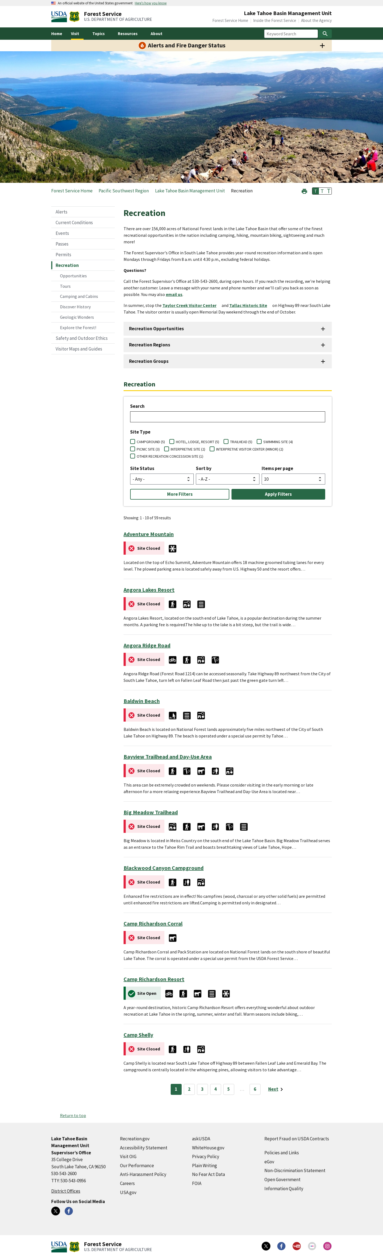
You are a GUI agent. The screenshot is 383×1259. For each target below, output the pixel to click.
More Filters (180, 494)
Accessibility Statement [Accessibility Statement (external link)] (143, 1148)
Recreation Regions (149, 345)
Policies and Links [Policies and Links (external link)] (281, 1153)
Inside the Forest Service (274, 20)
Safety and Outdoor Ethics (82, 338)
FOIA (196, 1183)
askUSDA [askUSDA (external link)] (201, 1139)
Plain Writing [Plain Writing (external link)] (204, 1166)
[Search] (325, 33)
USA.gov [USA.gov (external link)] (128, 1192)
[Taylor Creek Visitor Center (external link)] (191, 305)
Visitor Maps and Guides (79, 349)
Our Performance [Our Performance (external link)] (137, 1166)
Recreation (67, 265)
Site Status (142, 468)
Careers (127, 1183)
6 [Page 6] (255, 1089)
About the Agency (316, 20)
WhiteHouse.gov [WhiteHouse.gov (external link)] (208, 1148)
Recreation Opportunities (156, 329)
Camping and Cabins (79, 296)
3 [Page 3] (202, 1089)
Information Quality (283, 1189)
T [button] (315, 191)
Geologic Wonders (77, 317)
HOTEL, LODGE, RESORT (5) (197, 441)
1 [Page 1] (176, 1089)
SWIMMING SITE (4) (278, 441)
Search (137, 406)
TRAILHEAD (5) (241, 441)
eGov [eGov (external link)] (269, 1162)
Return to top (73, 1115)
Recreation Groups (148, 361)
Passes (62, 244)
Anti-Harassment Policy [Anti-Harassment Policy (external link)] (143, 1174)
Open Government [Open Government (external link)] (282, 1180)
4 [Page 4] (215, 1089)
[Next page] (276, 1089)
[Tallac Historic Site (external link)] (250, 305)
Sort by (203, 468)
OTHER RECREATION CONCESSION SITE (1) (170, 456)
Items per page (277, 468)
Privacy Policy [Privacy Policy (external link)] (205, 1156)
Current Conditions (74, 223)
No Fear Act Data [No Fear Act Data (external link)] (208, 1174)
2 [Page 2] (189, 1089)
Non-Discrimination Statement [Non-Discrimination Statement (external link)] (294, 1170)
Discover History (75, 306)
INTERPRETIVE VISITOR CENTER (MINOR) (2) (249, 449)
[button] (304, 191)
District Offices (65, 1191)
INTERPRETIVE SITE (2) (188, 449)
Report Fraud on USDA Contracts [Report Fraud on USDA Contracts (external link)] (296, 1139)
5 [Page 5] (228, 1089)
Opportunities (73, 275)
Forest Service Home (230, 20)
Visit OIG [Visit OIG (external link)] (128, 1156)
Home (56, 33)
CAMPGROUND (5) (151, 441)
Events (62, 233)
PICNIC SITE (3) (148, 449)
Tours (65, 286)
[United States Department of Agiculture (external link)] (60, 16)
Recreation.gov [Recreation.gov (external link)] (135, 1139)
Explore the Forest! (78, 327)
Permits (63, 255)
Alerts (61, 212)
